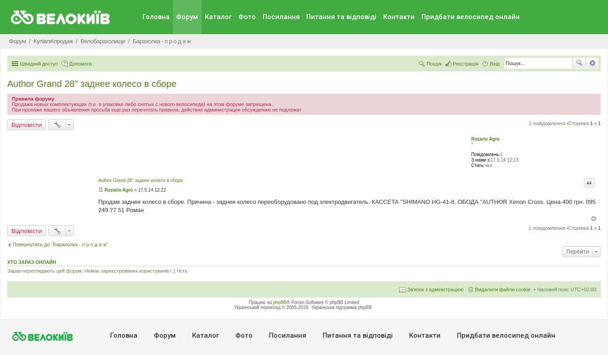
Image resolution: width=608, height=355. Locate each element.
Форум (187, 17)
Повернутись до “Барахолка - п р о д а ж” (60, 244)
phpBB (280, 302)
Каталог (218, 17)
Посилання (281, 17)
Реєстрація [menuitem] (465, 63)
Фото (247, 17)
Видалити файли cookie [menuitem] (503, 289)
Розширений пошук (592, 63)
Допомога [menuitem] (80, 63)
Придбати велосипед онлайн (470, 17)
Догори (593, 218)
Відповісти (26, 125)
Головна (156, 17)
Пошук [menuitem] (433, 63)
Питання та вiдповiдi (341, 17)
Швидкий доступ (39, 63)
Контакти (399, 17)
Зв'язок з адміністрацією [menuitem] (435, 289)
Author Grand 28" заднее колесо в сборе (92, 84)
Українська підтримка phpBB (342, 307)
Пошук (579, 63)
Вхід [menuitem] (495, 63)
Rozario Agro (485, 139)
